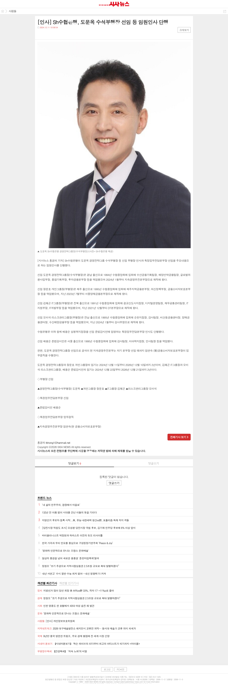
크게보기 (184, 30)
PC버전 (120, 669)
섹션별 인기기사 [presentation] (69, 583)
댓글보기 (74, 463)
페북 (40, 34)
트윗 (46, 34)
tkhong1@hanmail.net (58, 443)
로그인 (107, 669)
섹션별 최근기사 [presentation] (47, 583)
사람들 (12, 11)
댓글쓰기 (153, 463)
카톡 (53, 34)
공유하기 (225, 11)
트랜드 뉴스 (44, 498)
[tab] (47, 583)
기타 (59, 34)
